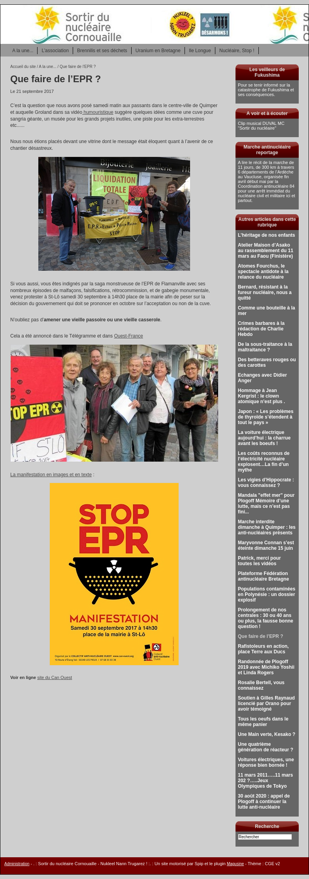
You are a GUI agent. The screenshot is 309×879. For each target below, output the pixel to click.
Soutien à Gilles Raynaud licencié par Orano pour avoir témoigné (266, 703)
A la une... (22, 50)
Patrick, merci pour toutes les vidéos (259, 560)
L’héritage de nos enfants (266, 235)
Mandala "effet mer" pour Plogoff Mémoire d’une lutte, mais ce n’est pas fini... (266, 503)
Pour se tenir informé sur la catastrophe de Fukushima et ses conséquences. (266, 90)
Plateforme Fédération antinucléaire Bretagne (263, 576)
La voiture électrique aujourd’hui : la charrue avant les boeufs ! (264, 438)
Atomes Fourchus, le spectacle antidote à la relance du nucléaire (263, 271)
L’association (55, 50)
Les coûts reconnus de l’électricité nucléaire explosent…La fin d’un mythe (264, 462)
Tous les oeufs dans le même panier (263, 721)
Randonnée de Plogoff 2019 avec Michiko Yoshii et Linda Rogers (266, 667)
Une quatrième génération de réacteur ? (265, 747)
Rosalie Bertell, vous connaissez (261, 685)
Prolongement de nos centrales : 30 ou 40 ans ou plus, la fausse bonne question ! (265, 618)
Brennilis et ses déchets (102, 50)
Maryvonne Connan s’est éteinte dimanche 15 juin (266, 545)
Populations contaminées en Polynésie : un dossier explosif (266, 594)
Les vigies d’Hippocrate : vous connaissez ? (266, 482)
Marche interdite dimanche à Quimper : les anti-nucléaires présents (267, 527)
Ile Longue (200, 50)
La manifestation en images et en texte (51, 474)
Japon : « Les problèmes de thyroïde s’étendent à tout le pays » (266, 417)
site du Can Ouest (54, 677)
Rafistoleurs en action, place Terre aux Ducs (263, 649)
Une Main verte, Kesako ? (266, 734)
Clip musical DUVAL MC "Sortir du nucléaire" (261, 125)
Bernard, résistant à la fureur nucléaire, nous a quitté (265, 292)
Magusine (235, 864)
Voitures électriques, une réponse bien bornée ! (266, 762)
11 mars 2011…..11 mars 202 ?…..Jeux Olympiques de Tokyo (265, 780)
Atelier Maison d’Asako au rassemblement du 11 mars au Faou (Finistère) (265, 250)
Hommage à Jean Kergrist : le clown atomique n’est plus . (261, 396)
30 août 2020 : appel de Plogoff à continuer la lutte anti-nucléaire (264, 801)
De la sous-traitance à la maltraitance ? (265, 347)
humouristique (97, 112)
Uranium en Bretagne (158, 50)
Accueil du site (23, 66)
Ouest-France (128, 336)
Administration (16, 864)
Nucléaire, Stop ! (236, 50)
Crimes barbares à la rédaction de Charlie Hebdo (261, 329)
